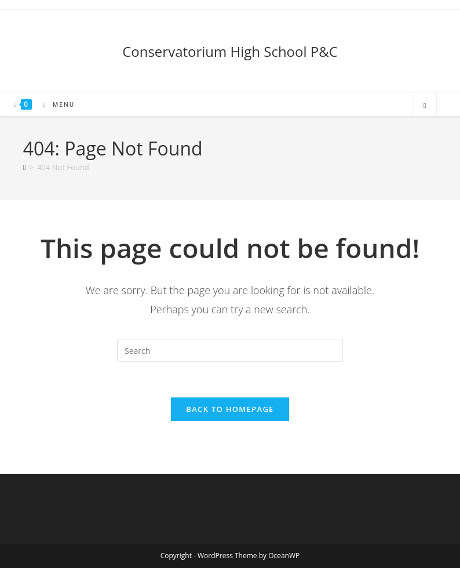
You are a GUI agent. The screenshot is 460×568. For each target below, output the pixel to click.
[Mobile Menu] (55, 104)
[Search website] (425, 105)
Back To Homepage (229, 409)
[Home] (24, 167)
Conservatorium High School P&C (230, 51)
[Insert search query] (230, 350)
